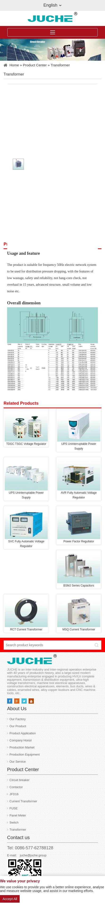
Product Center (35, 65)
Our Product (17, 726)
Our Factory (17, 719)
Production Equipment (24, 754)
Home (14, 65)
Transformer (60, 65)
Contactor (16, 787)
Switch (13, 822)
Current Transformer (23, 801)
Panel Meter (17, 815)
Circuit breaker (19, 780)
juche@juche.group (33, 855)
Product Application (22, 733)
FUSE (13, 808)
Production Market (22, 747)
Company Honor (20, 740)
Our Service (17, 761)
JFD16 (13, 794)
